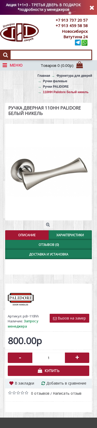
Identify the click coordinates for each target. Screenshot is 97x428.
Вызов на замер (69, 318)
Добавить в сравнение (66, 383)
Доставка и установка (48, 254)
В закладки (24, 383)
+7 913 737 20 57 (72, 20)
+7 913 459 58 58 (72, 25)
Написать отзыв (67, 393)
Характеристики (70, 235)
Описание (26, 235)
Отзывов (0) (49, 244)
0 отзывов (40, 393)
